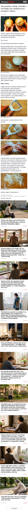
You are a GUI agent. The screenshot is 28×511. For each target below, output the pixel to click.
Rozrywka (25, 226)
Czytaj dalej (14, 508)
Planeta (7, 2)
